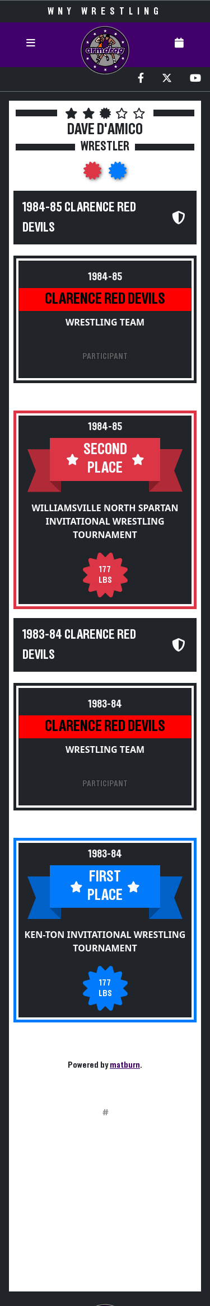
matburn (125, 1064)
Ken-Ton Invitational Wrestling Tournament (105, 941)
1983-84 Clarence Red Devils (79, 645)
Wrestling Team (105, 322)
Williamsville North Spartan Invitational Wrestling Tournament (105, 521)
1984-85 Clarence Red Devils (79, 217)
